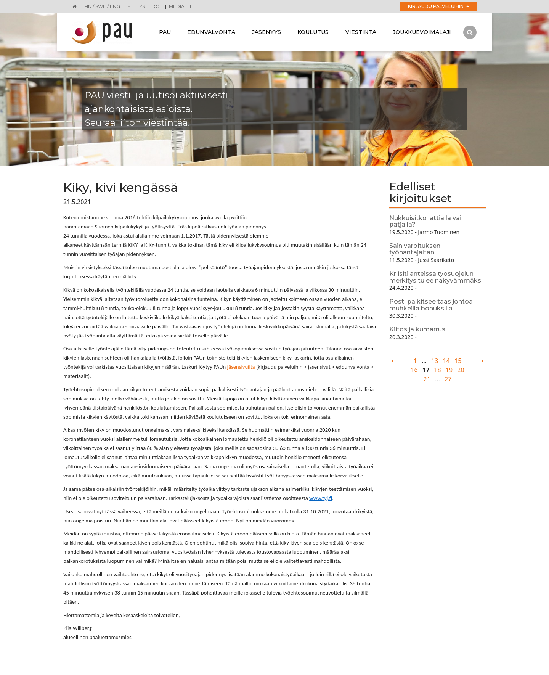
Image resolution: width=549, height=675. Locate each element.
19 (449, 370)
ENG (115, 6)
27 (448, 379)
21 (427, 379)
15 (457, 361)
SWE (100, 6)
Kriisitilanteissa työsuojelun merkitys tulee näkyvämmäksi (436, 277)
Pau (165, 32)
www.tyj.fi (320, 498)
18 (437, 370)
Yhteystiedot (145, 6)
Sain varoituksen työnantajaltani (414, 249)
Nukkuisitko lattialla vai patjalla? (425, 221)
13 (434, 361)
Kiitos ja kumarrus (417, 329)
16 (414, 370)
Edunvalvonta (211, 32)
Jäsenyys (266, 32)
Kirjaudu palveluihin (438, 6)
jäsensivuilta (241, 366)
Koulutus (313, 32)
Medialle (181, 6)
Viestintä (360, 32)
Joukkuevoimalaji (422, 32)
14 (446, 361)
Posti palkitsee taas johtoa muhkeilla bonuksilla (431, 305)
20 (460, 370)
